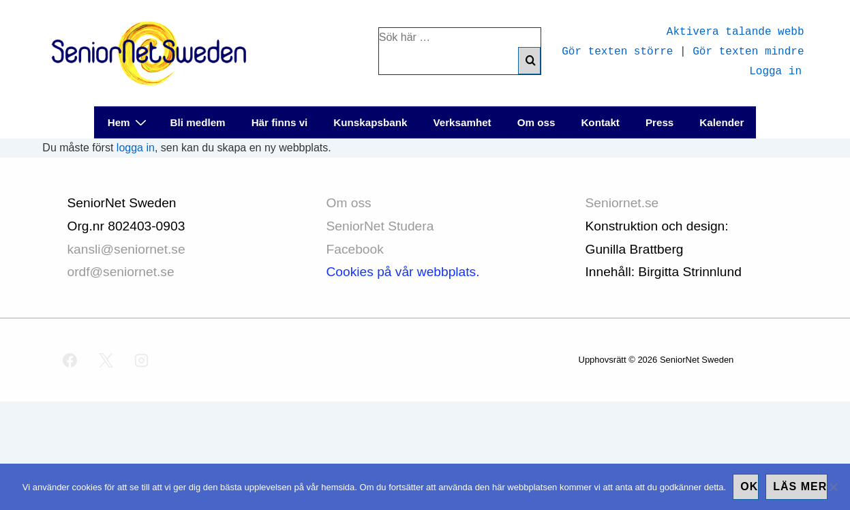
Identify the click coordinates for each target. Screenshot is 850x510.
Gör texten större (617, 50)
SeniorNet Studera (382, 226)
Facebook (355, 249)
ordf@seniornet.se (120, 272)
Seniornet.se (624, 203)
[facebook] (70, 360)
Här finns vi (280, 122)
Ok (749, 486)
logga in (136, 147)
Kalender (721, 122)
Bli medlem (198, 122)
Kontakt (600, 122)
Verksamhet (462, 122)
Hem (129, 121)
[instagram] (142, 360)
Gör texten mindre (748, 50)
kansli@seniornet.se (126, 249)
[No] (833, 487)
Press (659, 122)
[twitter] (106, 360)
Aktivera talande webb (735, 30)
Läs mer (800, 486)
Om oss (536, 122)
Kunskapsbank (370, 122)
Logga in (775, 70)
